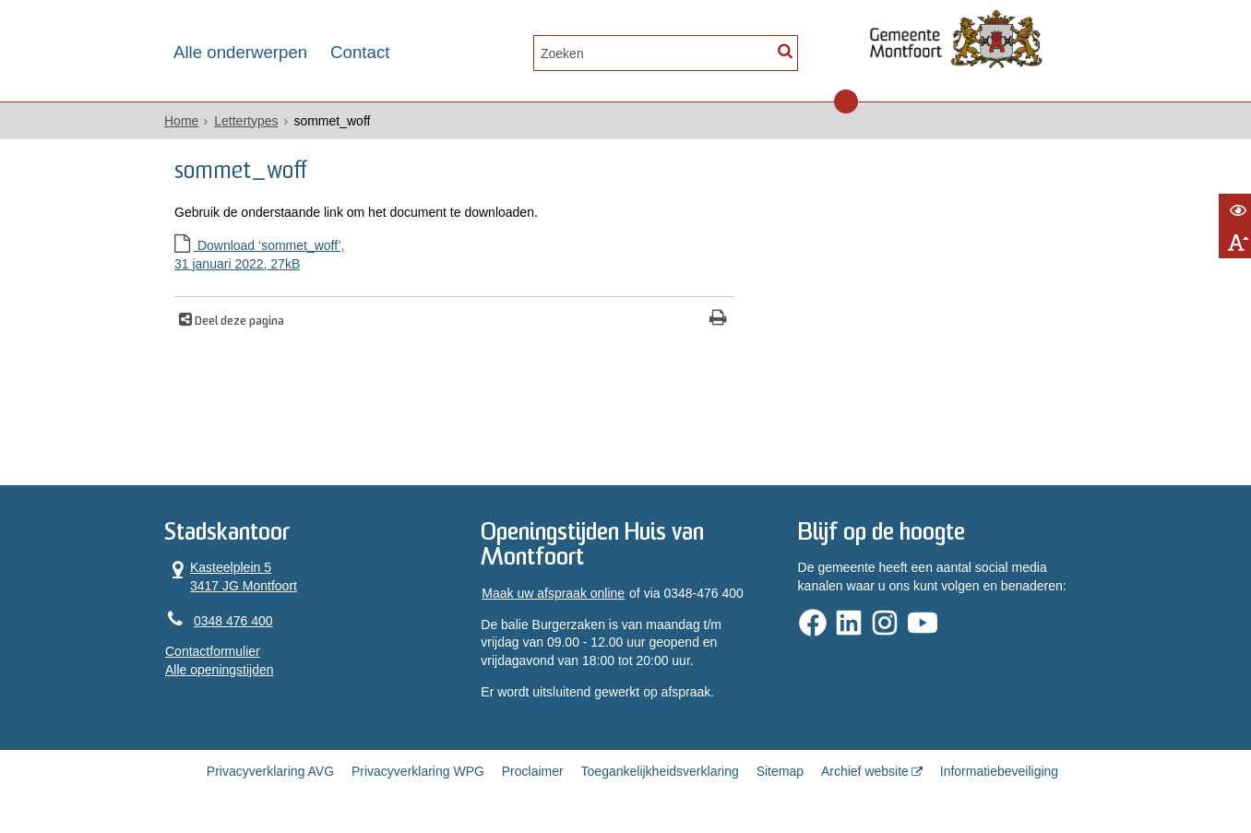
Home (181, 120)
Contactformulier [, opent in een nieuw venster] (212, 651)
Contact (359, 52)
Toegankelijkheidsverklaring (660, 771)
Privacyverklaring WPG (417, 771)
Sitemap (780, 771)
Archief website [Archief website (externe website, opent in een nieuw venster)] (865, 771)
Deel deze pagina (238, 321)
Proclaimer (533, 771)
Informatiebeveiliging (999, 771)
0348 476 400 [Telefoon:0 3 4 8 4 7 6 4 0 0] (233, 620)
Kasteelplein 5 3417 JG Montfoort (231, 576)
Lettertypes (246, 120)
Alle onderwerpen (240, 52)
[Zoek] (784, 51)
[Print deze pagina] (718, 319)
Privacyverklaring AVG (270, 771)
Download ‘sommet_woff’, (454, 255)
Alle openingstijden (219, 669)
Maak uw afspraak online (553, 593)
